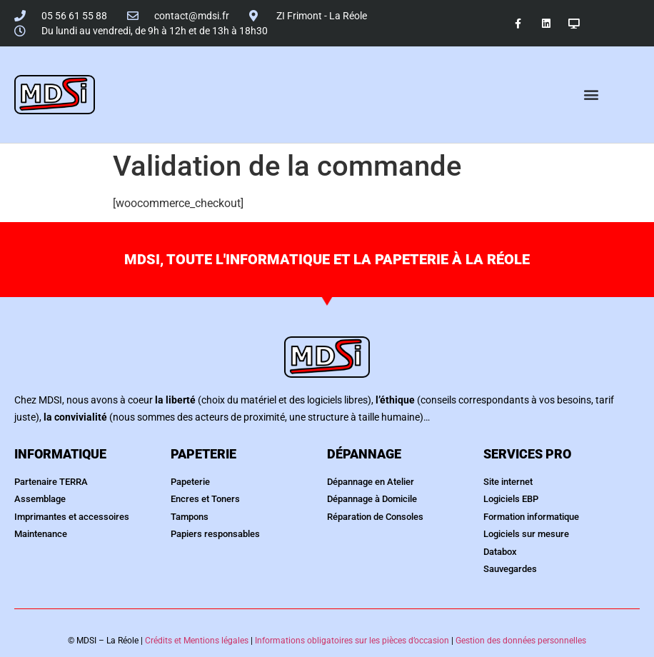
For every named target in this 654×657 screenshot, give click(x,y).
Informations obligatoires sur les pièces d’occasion (352, 641)
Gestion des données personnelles (521, 641)
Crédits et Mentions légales (196, 641)
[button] (591, 94)
